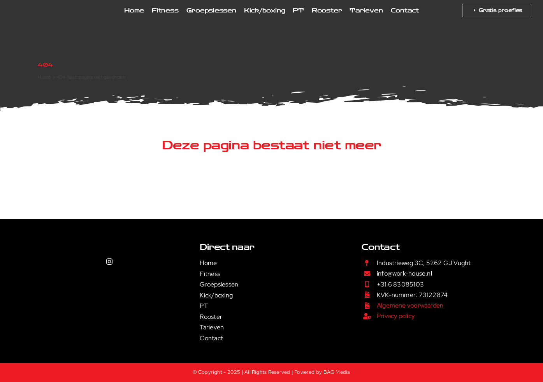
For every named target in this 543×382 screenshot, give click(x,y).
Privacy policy (396, 316)
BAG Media (336, 372)
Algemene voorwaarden (410, 305)
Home (44, 77)
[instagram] (109, 261)
